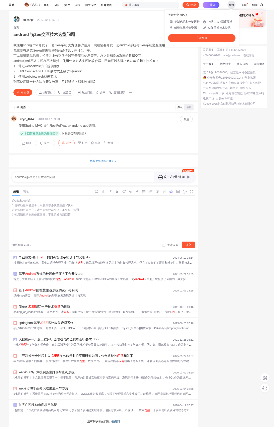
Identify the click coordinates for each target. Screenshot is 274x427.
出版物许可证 (224, 98)
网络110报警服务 (240, 88)
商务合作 (242, 64)
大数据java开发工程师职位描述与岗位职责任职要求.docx (59, 339)
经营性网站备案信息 (243, 72)
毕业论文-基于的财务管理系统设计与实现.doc (55, 257)
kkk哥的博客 (21, 377)
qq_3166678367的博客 (27, 328)
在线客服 (249, 55)
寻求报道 (259, 64)
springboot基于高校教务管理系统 (46, 323)
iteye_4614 (27, 119)
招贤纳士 (225, 64)
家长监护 (255, 82)
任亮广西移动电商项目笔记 (38, 405)
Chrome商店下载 (213, 93)
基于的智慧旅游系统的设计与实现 (48, 290)
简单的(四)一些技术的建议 (44, 306)
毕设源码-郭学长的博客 (28, 361)
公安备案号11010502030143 (225, 77)
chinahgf (28, 19)
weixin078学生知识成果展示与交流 (43, 388)
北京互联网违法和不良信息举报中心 (225, 82)
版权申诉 (208, 98)
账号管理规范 (234, 93)
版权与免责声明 (254, 93)
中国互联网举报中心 (215, 88)
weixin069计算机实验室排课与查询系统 (47, 372)
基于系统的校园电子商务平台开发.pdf (51, 273)
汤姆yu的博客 (21, 295)
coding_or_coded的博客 (28, 312)
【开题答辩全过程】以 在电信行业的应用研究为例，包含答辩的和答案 (76, 355)
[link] (16, 27)
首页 (16, 27)
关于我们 (208, 64)
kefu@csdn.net (231, 55)
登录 (231, 4)
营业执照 (250, 77)
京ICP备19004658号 (216, 72)
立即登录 (201, 37)
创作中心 (257, 4)
